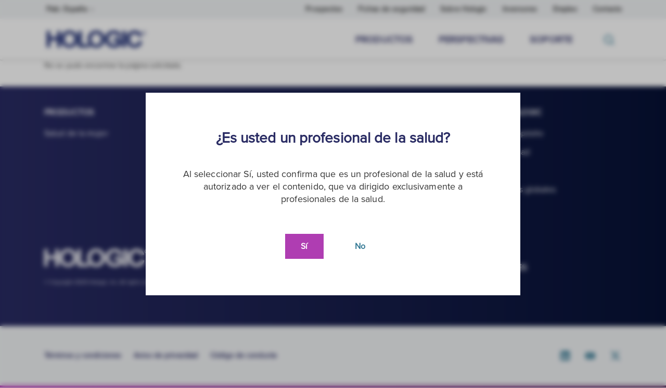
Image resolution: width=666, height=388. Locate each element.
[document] (333, 194)
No (360, 246)
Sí (304, 246)
